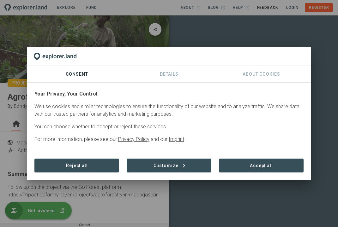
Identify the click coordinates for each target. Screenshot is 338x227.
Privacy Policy (133, 139)
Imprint (176, 139)
